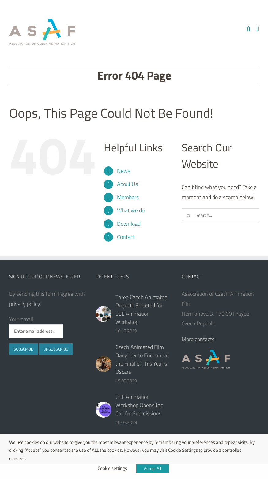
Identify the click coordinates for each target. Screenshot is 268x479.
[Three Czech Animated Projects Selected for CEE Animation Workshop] (103, 314)
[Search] (188, 215)
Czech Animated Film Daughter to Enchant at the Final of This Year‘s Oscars (142, 359)
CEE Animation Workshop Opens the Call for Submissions (139, 405)
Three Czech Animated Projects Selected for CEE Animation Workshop (141, 309)
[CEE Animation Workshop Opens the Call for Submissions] (103, 410)
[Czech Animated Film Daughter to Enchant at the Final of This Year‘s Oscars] (103, 364)
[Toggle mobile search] (249, 29)
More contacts (198, 339)
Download (128, 224)
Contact (126, 237)
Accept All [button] (152, 468)
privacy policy (24, 304)
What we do (131, 210)
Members (128, 197)
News (123, 171)
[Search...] (220, 215)
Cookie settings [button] (112, 468)
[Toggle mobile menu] (257, 29)
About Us (127, 184)
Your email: (21, 319)
